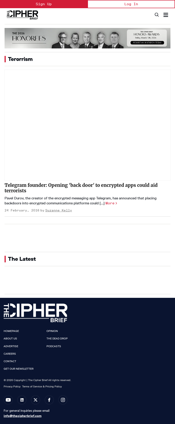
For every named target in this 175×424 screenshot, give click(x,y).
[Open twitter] (35, 399)
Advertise (11, 346)
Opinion (52, 331)
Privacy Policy (12, 386)
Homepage (11, 331)
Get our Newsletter (18, 368)
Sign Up (44, 4)
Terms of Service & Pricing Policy (42, 386)
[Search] (156, 15)
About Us (10, 338)
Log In (131, 4)
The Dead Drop (57, 338)
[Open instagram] (62, 399)
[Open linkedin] (21, 399)
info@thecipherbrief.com (22, 416)
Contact (10, 361)
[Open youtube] (8, 399)
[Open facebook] (49, 399)
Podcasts (53, 346)
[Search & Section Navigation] (165, 15)
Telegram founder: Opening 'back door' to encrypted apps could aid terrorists (81, 187)
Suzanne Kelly (58, 210)
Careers (10, 353)
